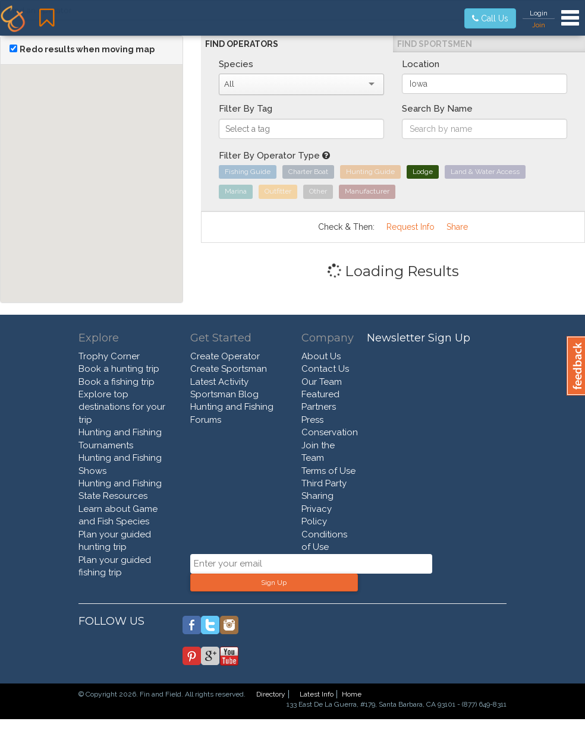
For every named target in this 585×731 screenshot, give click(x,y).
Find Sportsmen (434, 44)
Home (351, 694)
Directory (270, 694)
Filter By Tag (245, 108)
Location (420, 64)
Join (538, 25)
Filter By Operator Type (274, 155)
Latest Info (317, 694)
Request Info (410, 227)
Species (236, 64)
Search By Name (437, 108)
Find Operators (241, 44)
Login (539, 13)
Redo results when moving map (87, 49)
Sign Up (274, 582)
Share (457, 227)
